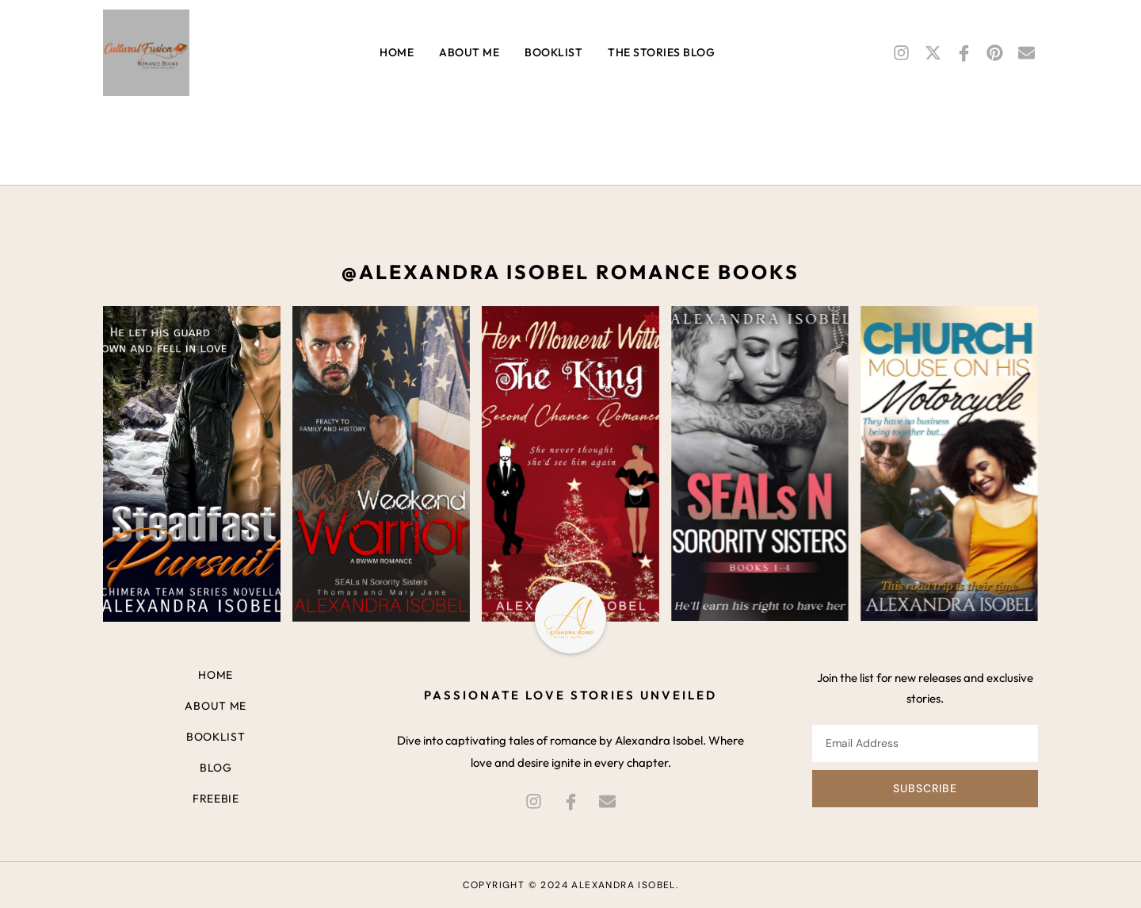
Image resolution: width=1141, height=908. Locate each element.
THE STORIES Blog (661, 52)
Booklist (553, 52)
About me (469, 52)
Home (397, 52)
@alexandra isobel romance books (570, 272)
